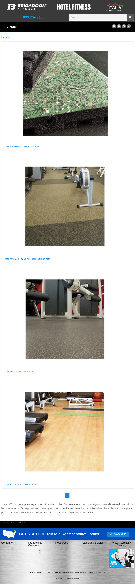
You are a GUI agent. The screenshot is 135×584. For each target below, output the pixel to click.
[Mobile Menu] (12, 27)
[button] (12, 549)
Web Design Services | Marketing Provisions (87, 572)
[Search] (130, 17)
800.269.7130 (34, 17)
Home (5, 523)
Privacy (76, 578)
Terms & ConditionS (64, 578)
